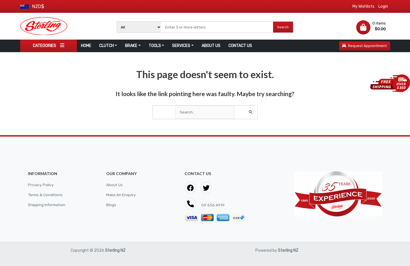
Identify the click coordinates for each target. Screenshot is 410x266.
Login (383, 6)
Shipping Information (47, 205)
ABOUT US (211, 45)
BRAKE (131, 45)
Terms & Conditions (46, 195)
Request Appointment (364, 46)
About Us (114, 185)
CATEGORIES (48, 45)
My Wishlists (363, 6)
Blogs (111, 205)
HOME (86, 45)
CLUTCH (106, 45)
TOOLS (155, 45)
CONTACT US (240, 45)
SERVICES (181, 45)
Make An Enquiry (121, 195)
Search (283, 27)
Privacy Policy (41, 185)
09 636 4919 (212, 205)
